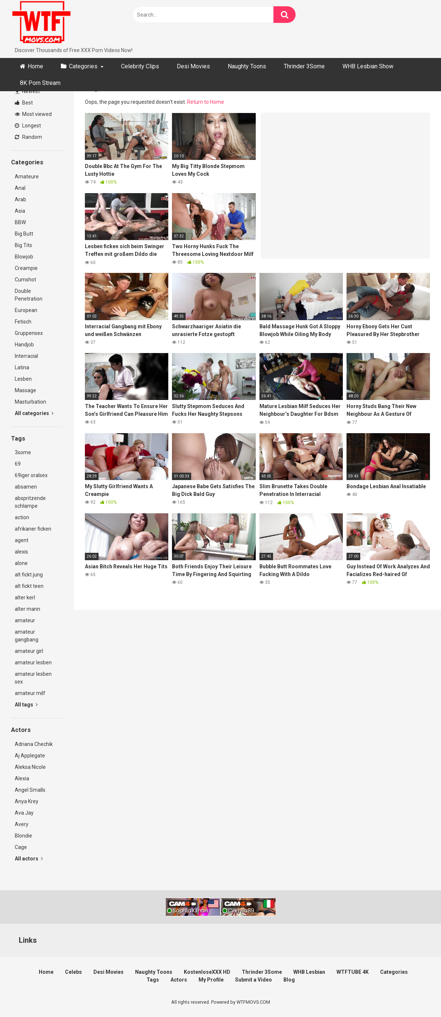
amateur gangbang (26, 636)
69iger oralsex (31, 475)
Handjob (24, 344)
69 (18, 464)
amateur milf (30, 693)
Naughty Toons (247, 66)
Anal (20, 188)
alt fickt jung (29, 575)
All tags (26, 705)
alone (21, 563)
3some (23, 452)
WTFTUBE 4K (353, 972)
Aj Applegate (30, 756)
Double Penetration (28, 295)
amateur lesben (33, 662)
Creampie (26, 268)
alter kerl (25, 597)
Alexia (22, 778)
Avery (21, 824)
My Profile (211, 980)
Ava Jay (24, 813)
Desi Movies (193, 66)
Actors (178, 980)
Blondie (23, 836)
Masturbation (30, 402)
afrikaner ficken (33, 529)
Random (28, 137)
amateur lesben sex (33, 678)
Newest (27, 91)
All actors (29, 859)
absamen (26, 487)
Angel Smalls (30, 790)
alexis (21, 552)
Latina (22, 367)
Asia (20, 211)
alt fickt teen (29, 586)
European (26, 310)
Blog (289, 980)
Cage (21, 847)
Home (35, 66)
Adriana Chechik (34, 744)
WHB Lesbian (309, 972)
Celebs (73, 972)
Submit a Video (253, 980)
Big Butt (24, 234)
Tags (153, 980)
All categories (34, 413)
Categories (83, 66)
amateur (25, 620)
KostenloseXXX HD (207, 972)
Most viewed (33, 114)
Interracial (26, 356)
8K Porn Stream (40, 82)
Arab (20, 199)
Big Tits (23, 245)
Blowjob (24, 257)
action (22, 517)
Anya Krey (26, 801)
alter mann (27, 609)
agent (21, 540)
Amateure (27, 176)
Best (24, 103)
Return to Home (205, 102)
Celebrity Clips (140, 66)
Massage (25, 390)
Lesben (23, 379)
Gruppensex (29, 333)
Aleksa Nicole (30, 767)
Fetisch (23, 322)
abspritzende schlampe (30, 502)
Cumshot (25, 279)
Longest (28, 126)
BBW (20, 222)
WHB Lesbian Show (367, 66)
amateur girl (29, 651)
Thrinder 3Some (304, 66)
